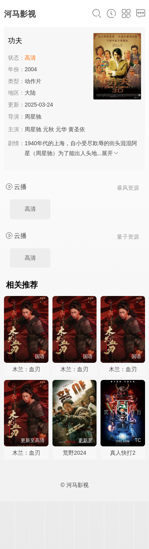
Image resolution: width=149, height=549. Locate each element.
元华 (61, 129)
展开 (110, 153)
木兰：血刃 (26, 369)
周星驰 (33, 116)
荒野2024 (74, 453)
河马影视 (20, 14)
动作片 (33, 81)
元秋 (48, 129)
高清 (30, 209)
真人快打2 (122, 453)
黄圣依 (76, 129)
